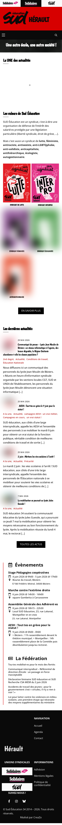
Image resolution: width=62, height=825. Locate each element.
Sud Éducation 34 (16, 809)
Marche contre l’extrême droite (29, 590)
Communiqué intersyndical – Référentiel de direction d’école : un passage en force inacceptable (31, 672)
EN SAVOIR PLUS (31, 310)
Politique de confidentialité (42, 783)
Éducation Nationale (13, 362)
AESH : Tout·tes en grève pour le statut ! (29, 626)
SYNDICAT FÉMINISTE (16, 251)
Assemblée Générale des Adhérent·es (33, 604)
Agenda (38, 732)
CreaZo (37, 817)
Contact (38, 738)
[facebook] (9, 801)
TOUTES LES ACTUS (31, 544)
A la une (7, 413)
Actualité (20, 359)
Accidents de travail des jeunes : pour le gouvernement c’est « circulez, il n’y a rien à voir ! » (31, 689)
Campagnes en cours (14, 417)
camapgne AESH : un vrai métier (40, 413)
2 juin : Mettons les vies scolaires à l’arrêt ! (36, 456)
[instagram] (17, 801)
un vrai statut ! (34, 417)
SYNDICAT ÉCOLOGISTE (45, 251)
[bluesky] (24, 801)
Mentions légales (43, 775)
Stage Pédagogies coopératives (28, 572)
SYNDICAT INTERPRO (45, 205)
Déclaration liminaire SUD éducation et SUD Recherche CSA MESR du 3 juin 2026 (32, 681)
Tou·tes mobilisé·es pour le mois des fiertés (31, 664)
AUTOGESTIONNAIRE (17, 297)
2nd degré (8, 359)
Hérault (13, 748)
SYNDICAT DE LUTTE (17, 205)
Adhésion (39, 769)
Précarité (29, 461)
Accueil (38, 725)
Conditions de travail (37, 359)
